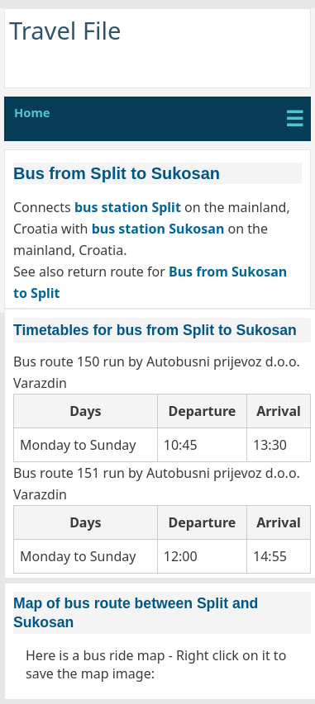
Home (32, 112)
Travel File (65, 30)
